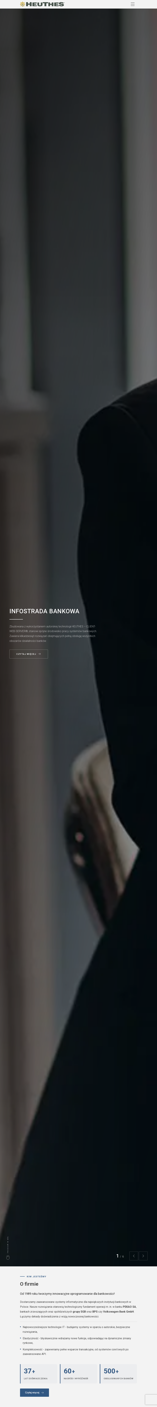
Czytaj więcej (28, 654)
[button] (133, 1256)
